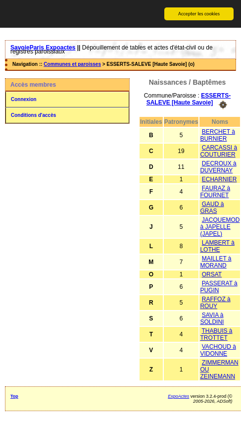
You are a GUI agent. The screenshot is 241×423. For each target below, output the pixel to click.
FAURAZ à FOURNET (215, 191)
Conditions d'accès (33, 115)
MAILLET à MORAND (215, 261)
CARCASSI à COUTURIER (218, 151)
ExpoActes (178, 395)
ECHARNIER (219, 178)
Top (14, 395)
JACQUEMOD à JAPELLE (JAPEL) (220, 226)
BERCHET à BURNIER (217, 135)
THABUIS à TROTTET (216, 334)
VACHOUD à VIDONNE (218, 350)
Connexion (24, 99)
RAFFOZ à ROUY (215, 302)
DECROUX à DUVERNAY (218, 166)
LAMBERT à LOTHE (217, 246)
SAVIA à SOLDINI (212, 318)
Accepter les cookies (199, 13)
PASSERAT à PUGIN (218, 286)
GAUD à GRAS (212, 207)
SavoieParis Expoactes (42, 47)
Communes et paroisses (72, 64)
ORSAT (212, 273)
